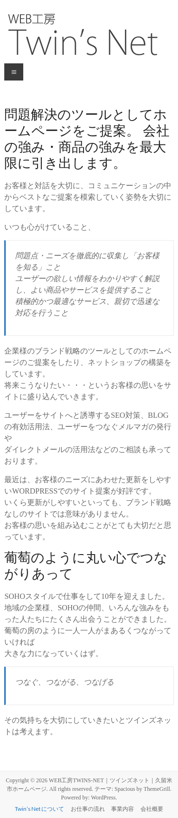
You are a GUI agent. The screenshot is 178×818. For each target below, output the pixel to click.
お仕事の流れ (88, 808)
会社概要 (152, 808)
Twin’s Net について (39, 808)
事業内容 (122, 808)
